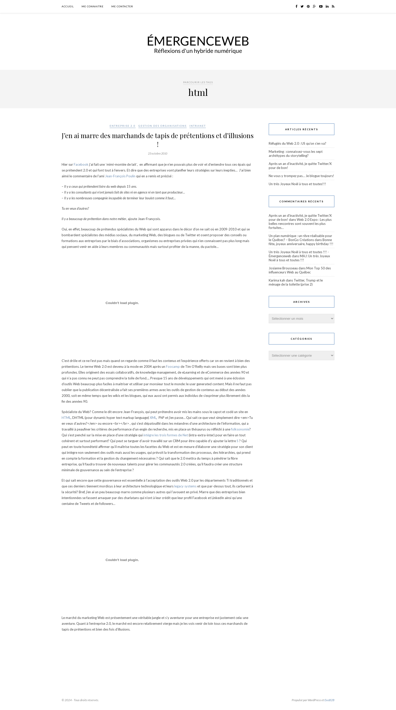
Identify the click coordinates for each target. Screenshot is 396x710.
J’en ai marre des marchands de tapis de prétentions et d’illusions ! (158, 140)
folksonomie (239, 429)
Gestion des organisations (162, 125)
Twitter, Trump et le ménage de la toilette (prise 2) (296, 282)
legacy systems (185, 486)
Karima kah (277, 280)
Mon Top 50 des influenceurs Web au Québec (300, 270)
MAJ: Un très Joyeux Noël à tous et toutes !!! (299, 258)
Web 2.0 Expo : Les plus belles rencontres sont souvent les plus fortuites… (300, 224)
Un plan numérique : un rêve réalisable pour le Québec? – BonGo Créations (300, 238)
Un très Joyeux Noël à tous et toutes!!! (297, 184)
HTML (66, 418)
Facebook (81, 164)
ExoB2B (329, 700)
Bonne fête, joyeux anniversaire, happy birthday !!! (301, 242)
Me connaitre (93, 6)
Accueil (68, 6)
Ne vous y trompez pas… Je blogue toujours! (301, 176)
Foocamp (173, 366)
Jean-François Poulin (120, 176)
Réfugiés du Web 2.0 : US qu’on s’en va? (297, 143)
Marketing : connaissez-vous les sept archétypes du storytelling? (296, 153)
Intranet (197, 125)
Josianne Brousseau (283, 268)
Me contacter (122, 6)
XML (153, 418)
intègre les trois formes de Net (165, 435)
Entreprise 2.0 (123, 125)
